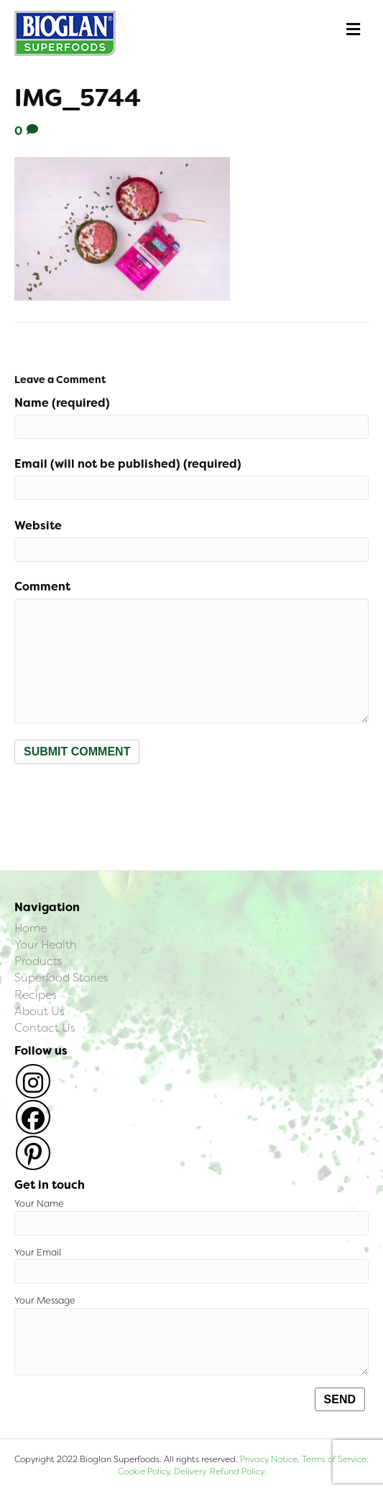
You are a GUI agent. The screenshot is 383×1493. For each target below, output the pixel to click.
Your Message (191, 1334)
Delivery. (191, 1471)
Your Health (45, 944)
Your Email (191, 1265)
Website (38, 525)
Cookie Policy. (145, 1471)
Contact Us (44, 1027)
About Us (39, 1011)
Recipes (35, 994)
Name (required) (62, 402)
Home (30, 928)
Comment (42, 586)
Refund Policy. (237, 1471)
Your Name (191, 1216)
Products (38, 961)
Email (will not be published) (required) (127, 463)
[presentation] (123, 799)
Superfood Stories (61, 977)
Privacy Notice (268, 1459)
